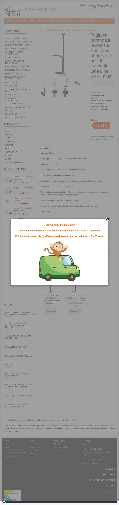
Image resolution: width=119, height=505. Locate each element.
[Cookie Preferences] (3, 501)
